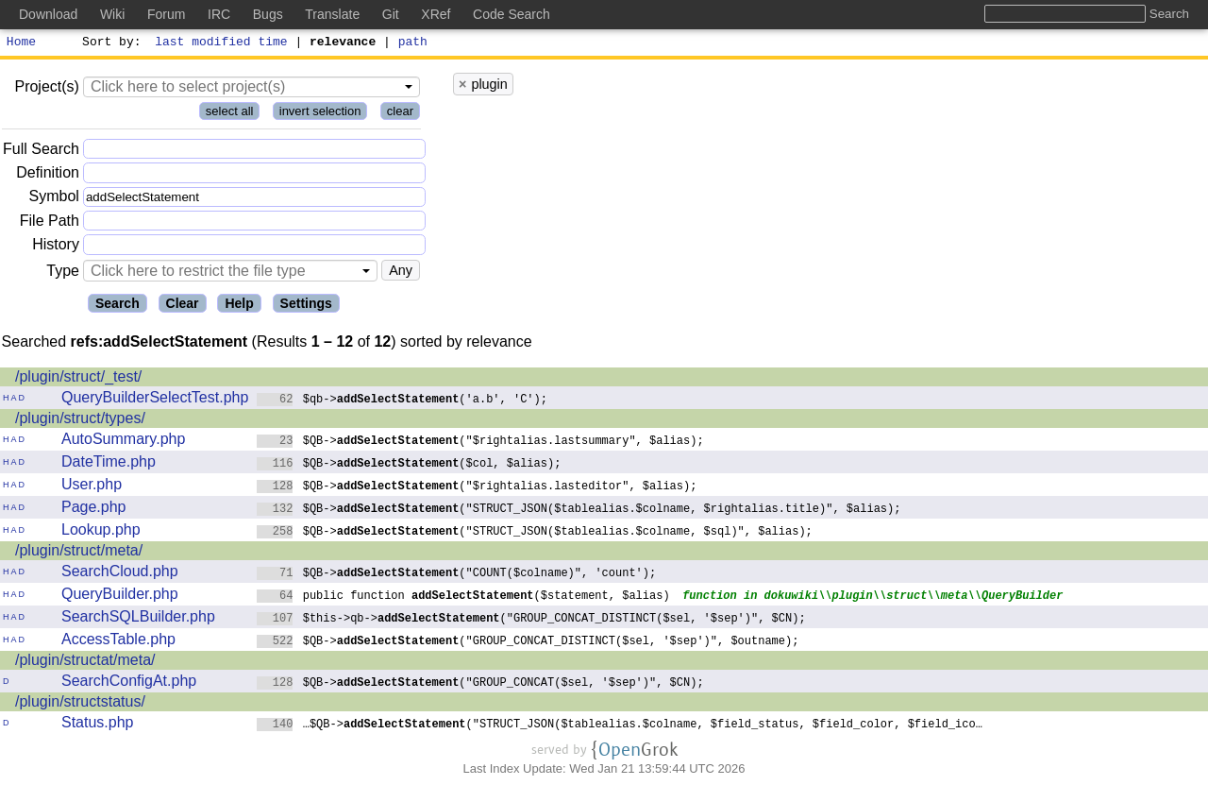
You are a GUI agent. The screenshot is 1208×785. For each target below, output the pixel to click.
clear (400, 114)
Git (390, 14)
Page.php (93, 510)
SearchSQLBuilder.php (138, 619)
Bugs (268, 14)
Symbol (54, 200)
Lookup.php (101, 532)
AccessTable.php (118, 642)
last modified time (222, 43)
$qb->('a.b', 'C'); (402, 401)
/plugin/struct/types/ (80, 421)
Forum (166, 14)
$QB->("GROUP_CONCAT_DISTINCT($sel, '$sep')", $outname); (528, 643)
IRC (219, 14)
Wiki (112, 14)
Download (48, 14)
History (55, 247)
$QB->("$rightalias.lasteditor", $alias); (477, 488)
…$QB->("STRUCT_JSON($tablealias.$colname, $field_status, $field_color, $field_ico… (619, 726)
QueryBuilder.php (119, 597)
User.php (91, 487)
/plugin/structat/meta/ (85, 663)
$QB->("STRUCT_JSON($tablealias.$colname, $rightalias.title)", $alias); (579, 511)
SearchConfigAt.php (128, 683)
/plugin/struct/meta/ (79, 553)
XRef (435, 14)
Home (21, 43)
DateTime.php (108, 464)
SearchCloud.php (119, 574)
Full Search (41, 152)
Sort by (109, 43)
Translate (332, 14)
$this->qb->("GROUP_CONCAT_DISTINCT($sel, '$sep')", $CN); (531, 620)
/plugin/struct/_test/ (78, 379)
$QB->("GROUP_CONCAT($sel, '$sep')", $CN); (480, 684)
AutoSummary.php (123, 442)
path (413, 43)
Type (62, 273)
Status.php (97, 725)
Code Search (511, 14)
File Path (49, 223)
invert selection (320, 114)
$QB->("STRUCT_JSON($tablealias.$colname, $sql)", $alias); (535, 533)
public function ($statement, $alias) (463, 597)
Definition (47, 175)
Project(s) (46, 89)
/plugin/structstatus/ (80, 704)
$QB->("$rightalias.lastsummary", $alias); (480, 443)
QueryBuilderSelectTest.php (154, 400)
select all (230, 114)
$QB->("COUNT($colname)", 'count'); (456, 575)
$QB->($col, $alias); (409, 465)
